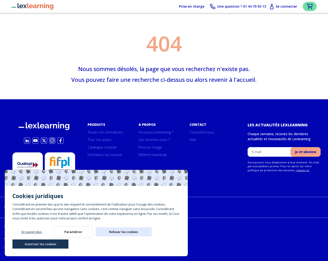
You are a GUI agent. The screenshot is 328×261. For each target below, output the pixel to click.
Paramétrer (73, 243)
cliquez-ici (302, 170)
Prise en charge (183, 7)
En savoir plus (32, 243)
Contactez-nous (201, 132)
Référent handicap (153, 155)
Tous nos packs (100, 140)
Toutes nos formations (105, 132)
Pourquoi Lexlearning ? (156, 132)
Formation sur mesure (105, 155)
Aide (192, 140)
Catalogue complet (102, 147)
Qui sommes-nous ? (154, 140)
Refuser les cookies (114, 243)
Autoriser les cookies (156, 243)
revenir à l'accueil (232, 80)
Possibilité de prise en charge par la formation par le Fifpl (60, 175)
